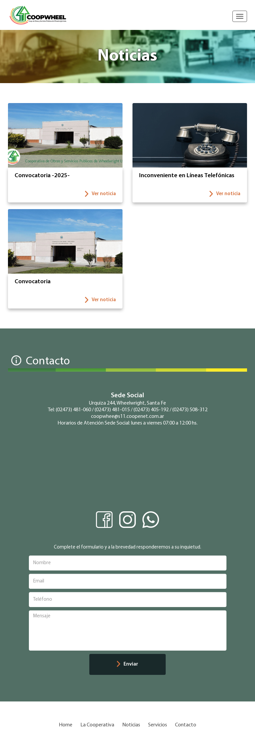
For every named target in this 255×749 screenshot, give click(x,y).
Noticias (131, 725)
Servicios (157, 725)
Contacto (185, 725)
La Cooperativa (97, 725)
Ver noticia (100, 194)
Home (65, 725)
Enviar (127, 664)
